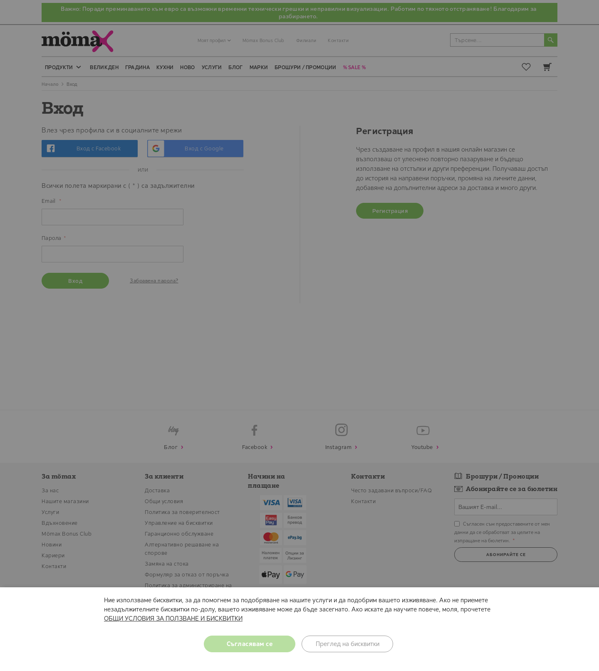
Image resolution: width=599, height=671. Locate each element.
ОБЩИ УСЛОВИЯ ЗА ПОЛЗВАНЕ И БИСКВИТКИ (173, 618)
